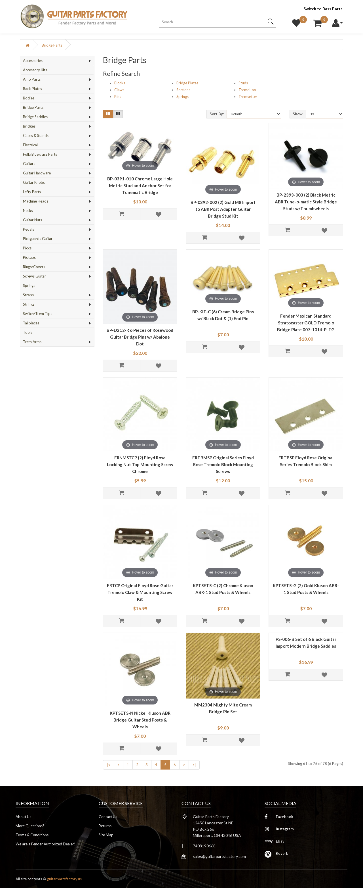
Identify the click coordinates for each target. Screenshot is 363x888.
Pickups (29, 257)
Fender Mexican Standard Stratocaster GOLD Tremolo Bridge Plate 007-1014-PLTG (306, 322)
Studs (243, 83)
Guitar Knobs (34, 182)
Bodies (28, 98)
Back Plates (32, 88)
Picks (27, 248)
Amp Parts (32, 79)
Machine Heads (35, 201)
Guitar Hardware (37, 173)
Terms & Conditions (32, 835)
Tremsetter (248, 96)
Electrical (30, 145)
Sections (183, 89)
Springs (29, 285)
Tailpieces (31, 323)
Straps (28, 295)
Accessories (33, 60)
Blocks (119, 83)
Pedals (28, 229)
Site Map (106, 835)
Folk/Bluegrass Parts (40, 154)
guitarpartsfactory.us (64, 879)
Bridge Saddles (35, 116)
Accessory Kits (35, 70)
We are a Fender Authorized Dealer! (45, 844)
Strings (28, 304)
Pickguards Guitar (37, 238)
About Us (23, 816)
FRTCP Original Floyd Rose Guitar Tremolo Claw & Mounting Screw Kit (140, 592)
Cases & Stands (35, 135)
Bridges (29, 126)
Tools (27, 332)
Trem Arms (32, 341)
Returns (105, 826)
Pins (117, 96)
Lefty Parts (32, 191)
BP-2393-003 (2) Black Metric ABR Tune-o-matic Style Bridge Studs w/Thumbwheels (306, 201)
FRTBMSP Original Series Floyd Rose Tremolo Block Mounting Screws (223, 464)
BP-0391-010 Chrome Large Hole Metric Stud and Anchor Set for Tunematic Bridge (140, 185)
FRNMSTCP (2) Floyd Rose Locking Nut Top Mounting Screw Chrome (140, 464)
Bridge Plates (187, 83)
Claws (119, 89)
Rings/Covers (34, 266)
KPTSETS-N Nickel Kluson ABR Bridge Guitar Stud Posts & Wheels (140, 719)
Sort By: (217, 114)
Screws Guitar (34, 276)
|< (108, 764)
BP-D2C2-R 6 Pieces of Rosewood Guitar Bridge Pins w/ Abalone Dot (140, 337)
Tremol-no (247, 89)
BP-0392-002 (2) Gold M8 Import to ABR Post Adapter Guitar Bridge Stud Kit (223, 209)
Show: (298, 114)
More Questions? (30, 826)
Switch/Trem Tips (37, 313)
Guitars (29, 163)
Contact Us (108, 816)
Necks (28, 210)
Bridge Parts (52, 45)
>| (194, 764)
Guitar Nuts (32, 220)
